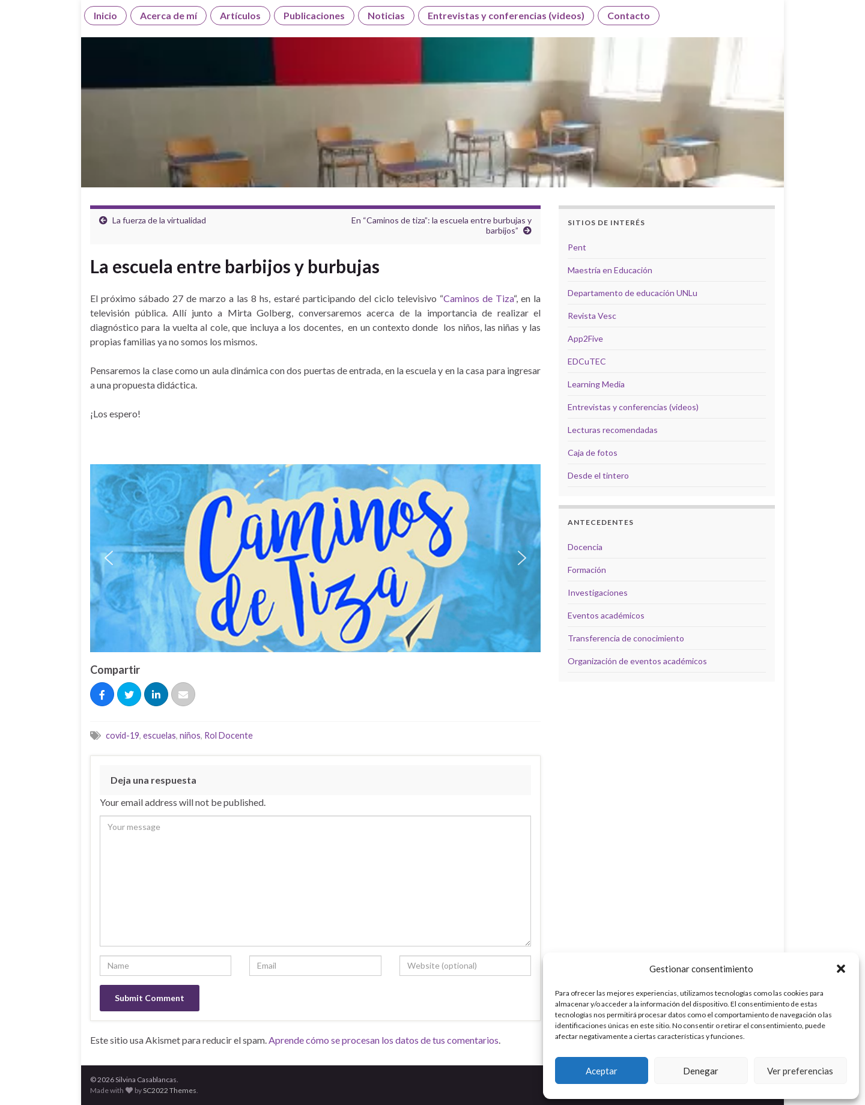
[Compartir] (102, 695)
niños (190, 735)
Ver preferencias (800, 1070)
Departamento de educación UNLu (632, 293)
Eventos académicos (606, 615)
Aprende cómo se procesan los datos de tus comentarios (384, 1040)
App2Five (585, 338)
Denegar (700, 1070)
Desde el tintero (598, 475)
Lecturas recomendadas (613, 430)
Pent (577, 247)
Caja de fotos (593, 452)
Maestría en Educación (610, 270)
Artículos (240, 15)
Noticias (386, 15)
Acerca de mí (168, 15)
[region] (315, 558)
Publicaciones (314, 15)
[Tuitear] (129, 695)
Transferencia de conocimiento (626, 638)
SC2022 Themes (169, 1090)
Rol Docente (228, 735)
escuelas (159, 735)
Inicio (105, 15)
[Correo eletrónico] (183, 695)
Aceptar (602, 1070)
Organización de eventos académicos (637, 661)
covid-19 (122, 735)
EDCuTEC (587, 361)
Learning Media (596, 384)
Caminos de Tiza (478, 298)
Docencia (585, 547)
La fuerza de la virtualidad (159, 220)
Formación (587, 570)
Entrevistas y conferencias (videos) (506, 15)
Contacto (628, 15)
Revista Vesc (592, 315)
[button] (841, 969)
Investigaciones (598, 592)
